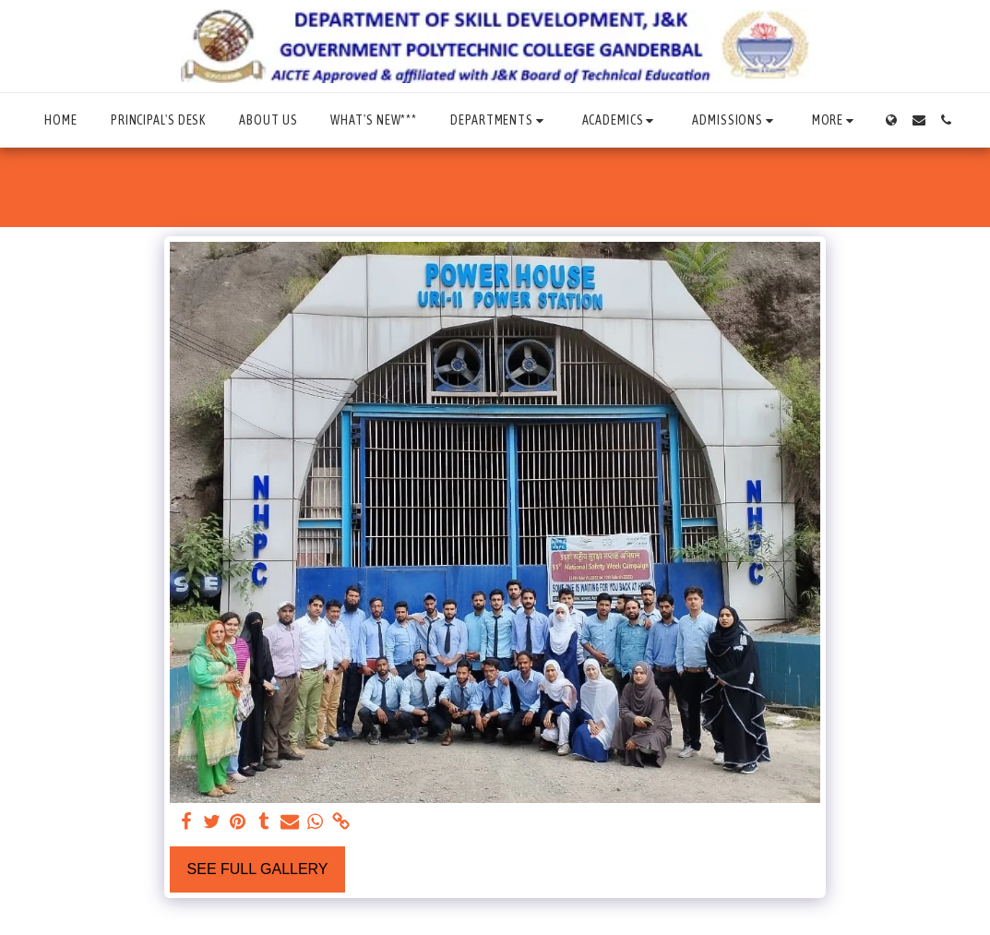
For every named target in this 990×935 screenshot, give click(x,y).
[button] (499, 120)
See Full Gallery (257, 869)
